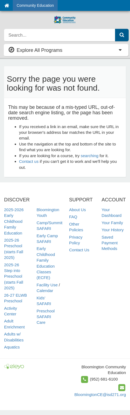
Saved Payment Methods (110, 243)
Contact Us (79, 250)
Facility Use (47, 285)
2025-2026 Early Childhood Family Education (14, 221)
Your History (113, 229)
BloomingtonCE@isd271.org (100, 394)
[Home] (7, 5)
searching (89, 155)
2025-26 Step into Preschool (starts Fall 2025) (13, 276)
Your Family (112, 222)
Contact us (29, 161)
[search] (59, 35)
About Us (77, 209)
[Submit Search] (122, 35)
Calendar (45, 290)
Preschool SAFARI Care (46, 317)
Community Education (35, 5)
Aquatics (12, 347)
